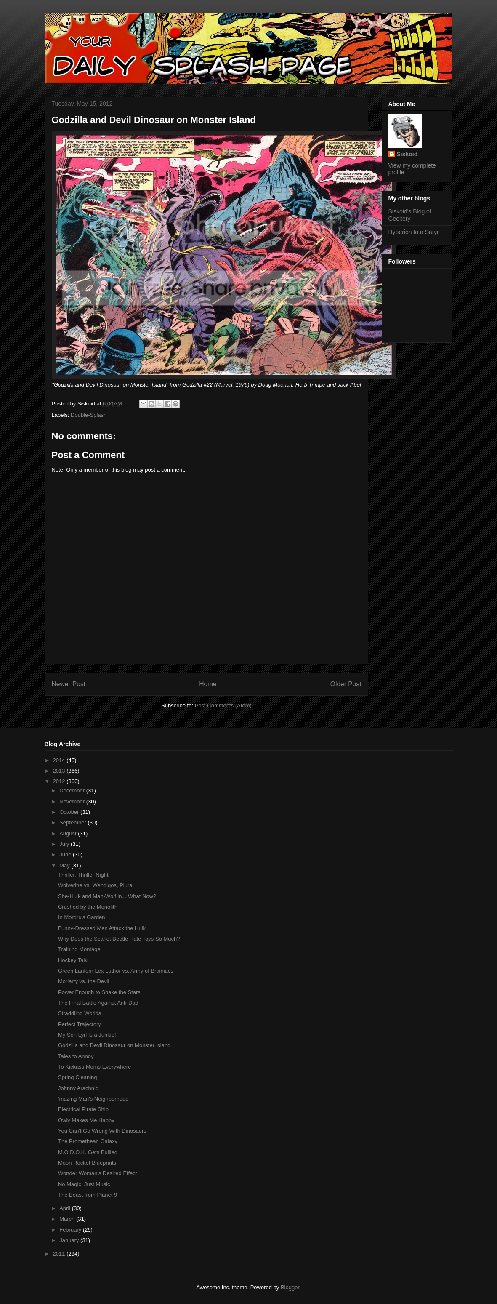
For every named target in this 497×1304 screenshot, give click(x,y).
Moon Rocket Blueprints (87, 1163)
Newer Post (69, 684)
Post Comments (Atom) (223, 705)
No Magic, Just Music (84, 1184)
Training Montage (79, 949)
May (65, 865)
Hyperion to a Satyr (413, 232)
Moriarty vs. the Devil (83, 981)
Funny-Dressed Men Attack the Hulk (102, 928)
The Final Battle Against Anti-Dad (98, 1003)
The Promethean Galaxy (87, 1141)
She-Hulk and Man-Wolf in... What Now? (107, 896)
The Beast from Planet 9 (87, 1195)
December (72, 790)
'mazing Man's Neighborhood (93, 1099)
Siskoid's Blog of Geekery (409, 215)
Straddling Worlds (79, 1013)
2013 (60, 771)
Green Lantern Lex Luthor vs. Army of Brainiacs (115, 971)
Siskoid (407, 154)
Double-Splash (88, 415)
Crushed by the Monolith (87, 907)
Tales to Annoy (76, 1056)
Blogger (290, 1287)
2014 (60, 760)
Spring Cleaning (77, 1077)
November (72, 801)
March (67, 1219)
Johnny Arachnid (78, 1088)
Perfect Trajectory (79, 1024)
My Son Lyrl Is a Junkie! (87, 1035)
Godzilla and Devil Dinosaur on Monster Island (114, 1045)
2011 (60, 1254)
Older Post (345, 684)
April (65, 1208)
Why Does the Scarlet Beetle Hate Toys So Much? (119, 939)
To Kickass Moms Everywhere (94, 1067)
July (65, 844)
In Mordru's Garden (81, 917)
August (68, 833)
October (69, 812)
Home (208, 684)
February (71, 1230)
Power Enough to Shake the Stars (99, 992)
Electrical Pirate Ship (83, 1109)
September (73, 822)
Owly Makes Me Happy (86, 1120)
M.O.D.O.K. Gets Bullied (87, 1152)
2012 (60, 781)
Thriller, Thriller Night (83, 875)
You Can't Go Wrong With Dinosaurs (102, 1131)
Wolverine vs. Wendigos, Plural (95, 885)
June (66, 854)
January (69, 1240)
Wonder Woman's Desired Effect (97, 1173)
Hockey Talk (73, 960)
